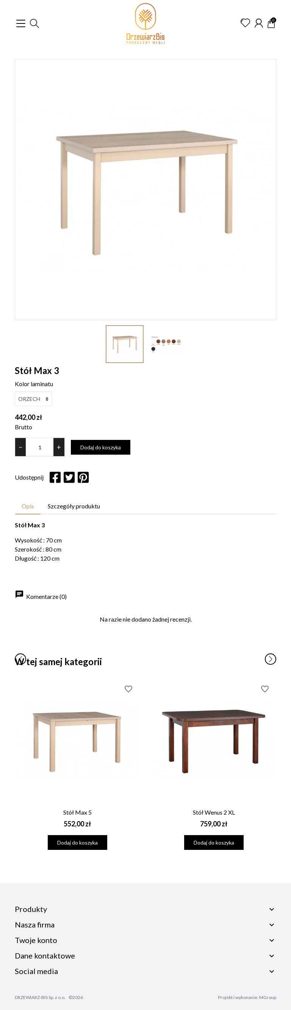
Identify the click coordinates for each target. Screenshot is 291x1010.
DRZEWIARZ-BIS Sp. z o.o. (40, 997)
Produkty (31, 908)
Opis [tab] (28, 506)
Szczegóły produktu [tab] (74, 506)
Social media (36, 971)
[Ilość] (39, 447)
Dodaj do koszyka (100, 447)
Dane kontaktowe (45, 955)
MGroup (267, 997)
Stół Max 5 (77, 812)
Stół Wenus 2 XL (214, 812)
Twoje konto (36, 940)
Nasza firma (35, 924)
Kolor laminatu (34, 383)
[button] (34, 23)
